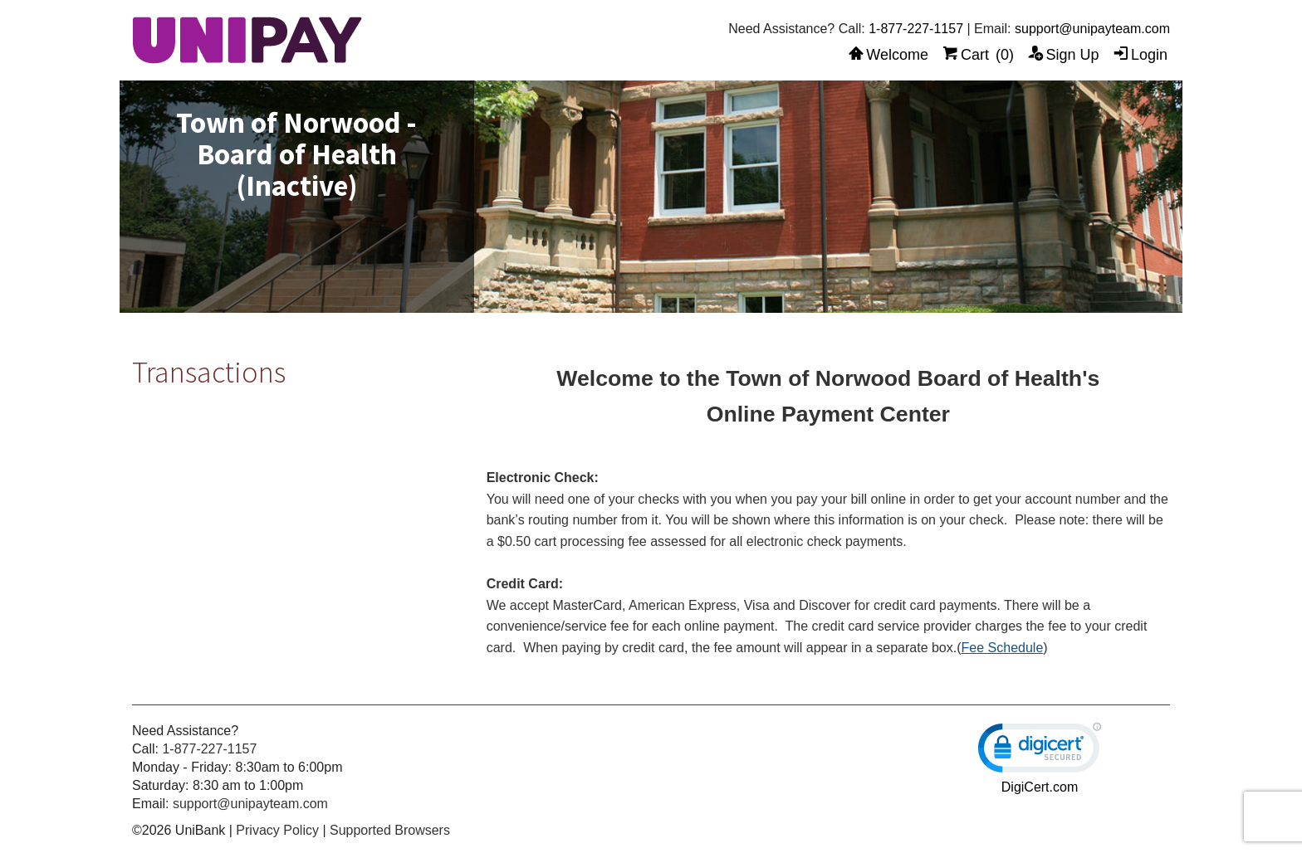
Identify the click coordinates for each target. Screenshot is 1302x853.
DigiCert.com (1039, 787)
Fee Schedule (1003, 648)
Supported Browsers (390, 830)
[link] (1039, 751)
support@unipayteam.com (1092, 29)
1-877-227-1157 (916, 29)
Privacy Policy (277, 830)
